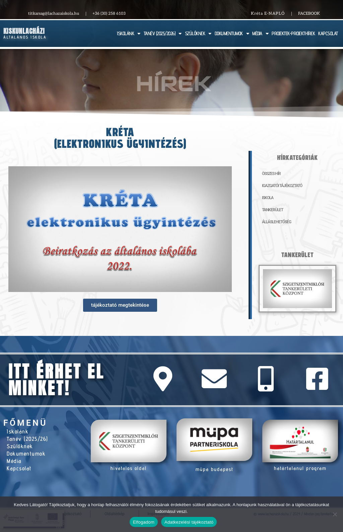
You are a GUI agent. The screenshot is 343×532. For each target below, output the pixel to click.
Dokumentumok (26, 453)
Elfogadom (143, 522)
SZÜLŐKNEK (198, 34)
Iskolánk (17, 431)
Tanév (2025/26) (27, 438)
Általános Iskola (25, 37)
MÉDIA (260, 34)
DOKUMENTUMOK (232, 34)
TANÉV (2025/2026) (163, 34)
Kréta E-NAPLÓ (268, 13)
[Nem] (334, 514)
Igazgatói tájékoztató (282, 185)
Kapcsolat (19, 468)
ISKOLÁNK (128, 34)
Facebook (309, 13)
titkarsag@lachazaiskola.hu (53, 13)
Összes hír (271, 173)
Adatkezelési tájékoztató (188, 522)
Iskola (267, 197)
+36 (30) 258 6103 (109, 13)
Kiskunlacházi (24, 31)
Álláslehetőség (276, 222)
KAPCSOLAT (328, 33)
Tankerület (272, 210)
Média (14, 461)
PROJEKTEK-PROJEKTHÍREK (293, 33)
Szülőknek (20, 446)
